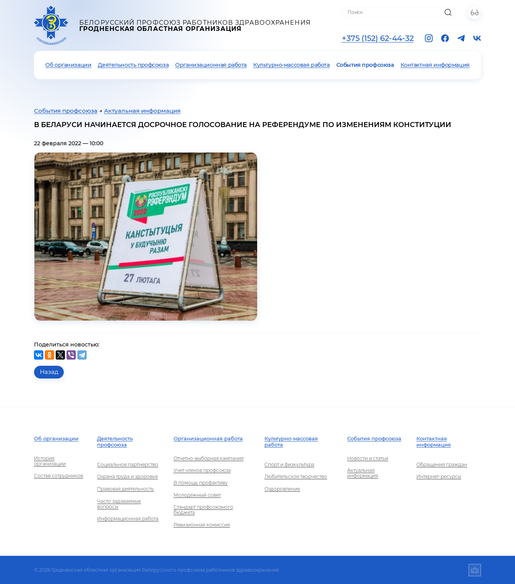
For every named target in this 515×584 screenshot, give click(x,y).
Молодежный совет (197, 495)
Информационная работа (128, 518)
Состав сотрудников (58, 476)
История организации (50, 461)
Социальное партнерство (127, 464)
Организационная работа (211, 65)
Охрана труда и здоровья (127, 476)
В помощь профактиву (201, 483)
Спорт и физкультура (289, 464)
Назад (49, 371)
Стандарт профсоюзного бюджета (203, 509)
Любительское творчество (295, 476)
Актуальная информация (142, 110)
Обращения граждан (441, 464)
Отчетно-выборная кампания (209, 458)
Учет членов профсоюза (202, 470)
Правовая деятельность (125, 489)
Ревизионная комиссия (202, 525)
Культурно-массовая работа (291, 65)
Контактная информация (435, 65)
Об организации (68, 65)
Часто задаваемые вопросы (119, 504)
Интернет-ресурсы (438, 476)
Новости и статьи (367, 458)
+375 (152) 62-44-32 (378, 38)
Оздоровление (282, 489)
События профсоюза (365, 65)
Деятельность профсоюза (133, 65)
